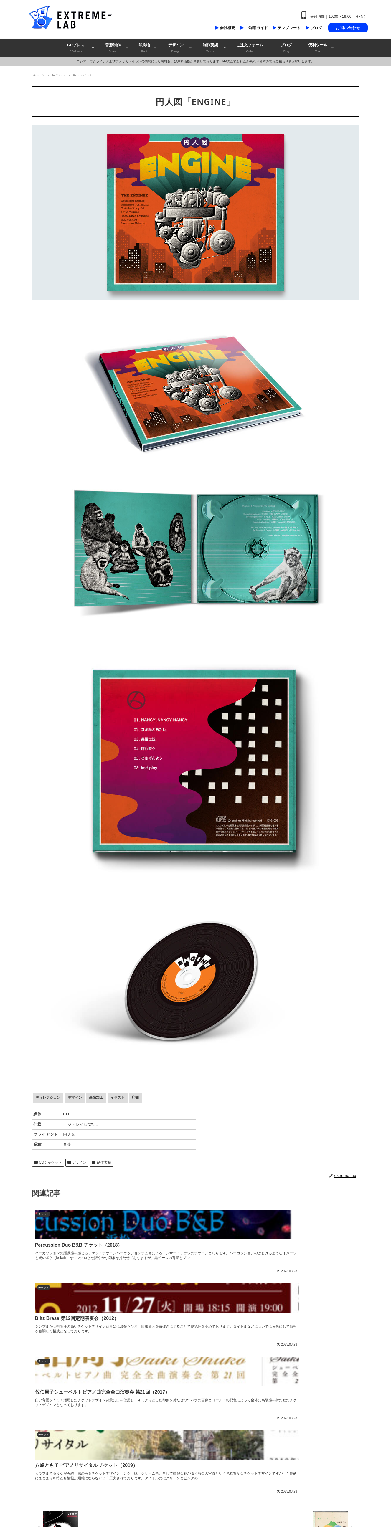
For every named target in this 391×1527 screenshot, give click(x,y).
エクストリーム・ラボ (72, 1457)
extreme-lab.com (47, 1418)
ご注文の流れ (269, 1386)
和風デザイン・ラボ (76, 1469)
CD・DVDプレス (157, 1386)
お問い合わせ (348, 27)
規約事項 (266, 1448)
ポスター (151, 1423)
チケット (151, 1436)
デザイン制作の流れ (275, 1398)
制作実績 (101, 1162)
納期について (269, 1423)
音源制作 (151, 1398)
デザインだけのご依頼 (161, 1461)
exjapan (51, 1437)
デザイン (77, 1162)
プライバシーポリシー (276, 1461)
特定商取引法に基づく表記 (280, 1473)
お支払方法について (275, 1436)
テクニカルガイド (273, 1411)
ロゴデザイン (154, 1448)
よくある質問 (269, 1486)
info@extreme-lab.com (53, 1424)
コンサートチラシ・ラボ (83, 1463)
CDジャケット (48, 1162)
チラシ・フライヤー (160, 1411)
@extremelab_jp (52, 1430)
